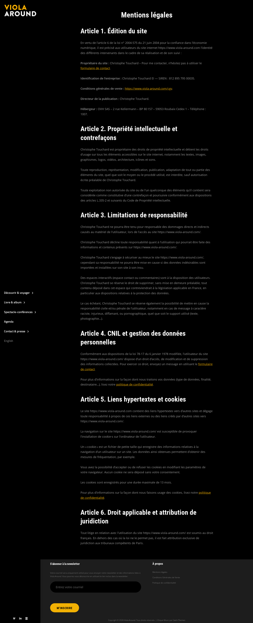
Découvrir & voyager (17, 293)
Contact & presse (14, 331)
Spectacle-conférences (18, 312)
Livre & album (13, 302)
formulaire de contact (95, 68)
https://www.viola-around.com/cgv (148, 88)
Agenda (8, 321)
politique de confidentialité (134, 384)
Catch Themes (179, 620)
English (8, 341)
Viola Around (129, 620)
